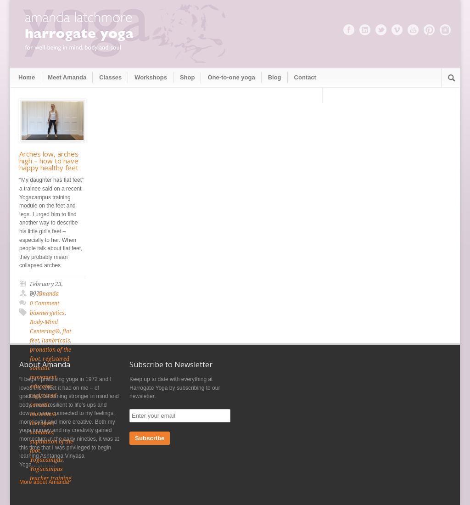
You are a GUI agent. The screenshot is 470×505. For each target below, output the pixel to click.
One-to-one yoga (231, 77)
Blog (274, 77)
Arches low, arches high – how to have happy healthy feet (48, 160)
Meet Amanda (67, 77)
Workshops (150, 77)
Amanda (48, 294)
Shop (187, 77)
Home (26, 77)
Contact (305, 77)
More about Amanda (44, 482)
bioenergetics (47, 313)
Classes (110, 77)
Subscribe (149, 438)
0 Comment (44, 303)
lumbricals (56, 340)
